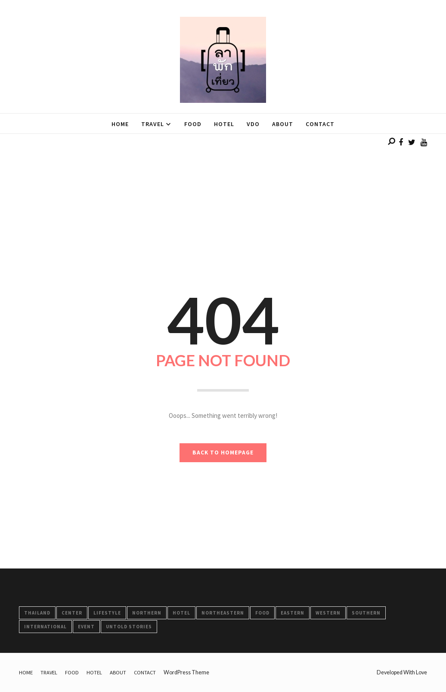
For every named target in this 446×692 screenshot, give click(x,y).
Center (72, 613)
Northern (146, 613)
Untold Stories (129, 627)
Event (86, 627)
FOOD (262, 613)
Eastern (292, 613)
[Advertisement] (223, 194)
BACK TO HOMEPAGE (223, 452)
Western (328, 613)
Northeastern (222, 613)
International (45, 627)
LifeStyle (107, 613)
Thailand (37, 613)
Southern (366, 613)
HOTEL (181, 613)
